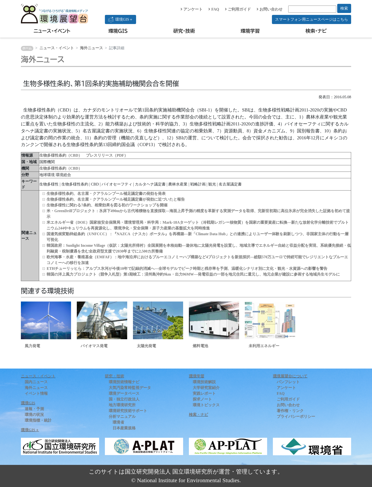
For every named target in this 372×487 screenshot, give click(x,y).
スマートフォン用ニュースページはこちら (311, 19)
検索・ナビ (316, 30)
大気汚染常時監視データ (130, 388)
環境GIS (118, 30)
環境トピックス (206, 405)
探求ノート (202, 399)
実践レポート (204, 393)
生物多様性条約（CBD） (60, 168)
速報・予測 (34, 409)
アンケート (191, 9)
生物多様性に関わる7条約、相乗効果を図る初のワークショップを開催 (107, 205)
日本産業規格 (124, 428)
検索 (344, 8)
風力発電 (32, 346)
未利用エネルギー (264, 346)
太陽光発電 (146, 346)
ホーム (27, 48)
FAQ (213, 9)
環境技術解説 (204, 382)
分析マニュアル (122, 416)
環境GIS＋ (120, 19)
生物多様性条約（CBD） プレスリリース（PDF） (83, 155)
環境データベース (124, 393)
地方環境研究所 (122, 405)
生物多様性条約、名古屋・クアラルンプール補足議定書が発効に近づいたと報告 (116, 199)
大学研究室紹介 (206, 388)
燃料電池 (200, 346)
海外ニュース (91, 48)
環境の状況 (34, 415)
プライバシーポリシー (296, 416)
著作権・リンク (290, 411)
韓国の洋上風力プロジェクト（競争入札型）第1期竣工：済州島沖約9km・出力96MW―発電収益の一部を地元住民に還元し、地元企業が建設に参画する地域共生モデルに (193, 274)
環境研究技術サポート (128, 411)
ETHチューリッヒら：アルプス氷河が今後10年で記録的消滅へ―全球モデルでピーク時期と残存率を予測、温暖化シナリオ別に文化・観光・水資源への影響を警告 (187, 268)
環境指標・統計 (38, 420)
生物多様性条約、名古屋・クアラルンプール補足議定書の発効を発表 (106, 193)
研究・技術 (184, 30)
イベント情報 (36, 393)
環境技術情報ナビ (124, 382)
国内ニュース (36, 382)
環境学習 (250, 30)
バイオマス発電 (94, 346)
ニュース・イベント (52, 30)
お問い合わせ (269, 9)
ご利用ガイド (238, 9)
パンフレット (288, 382)
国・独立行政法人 (124, 399)
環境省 (118, 422)
